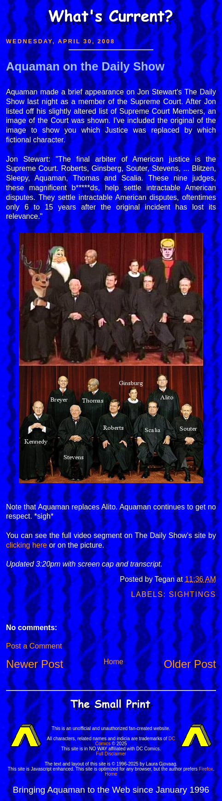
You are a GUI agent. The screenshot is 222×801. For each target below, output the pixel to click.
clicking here (26, 545)
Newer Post (34, 664)
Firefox (206, 769)
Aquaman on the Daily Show (85, 66)
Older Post (190, 664)
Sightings (192, 594)
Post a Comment (34, 646)
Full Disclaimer (111, 753)
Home (113, 662)
